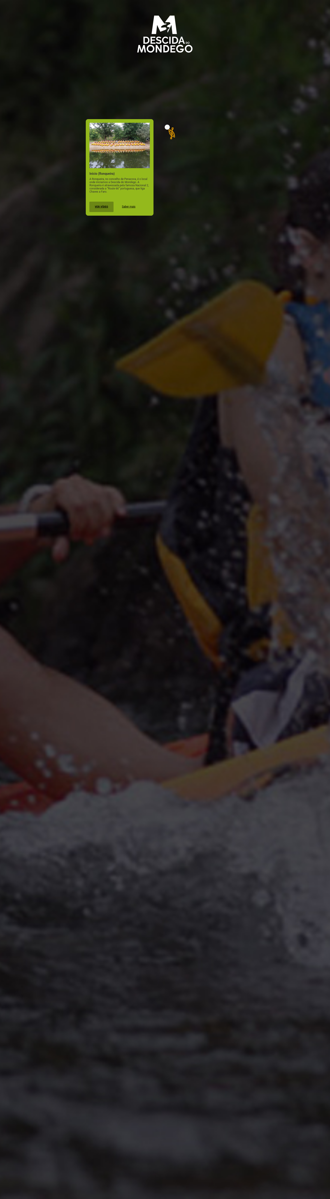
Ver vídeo (101, 206)
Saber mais (128, 206)
